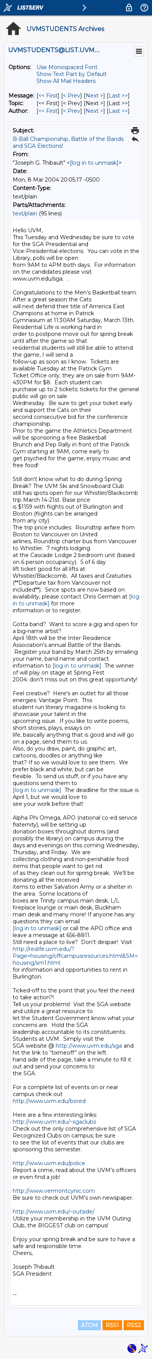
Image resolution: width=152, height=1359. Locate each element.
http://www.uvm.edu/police (49, 1163)
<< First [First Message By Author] (48, 110)
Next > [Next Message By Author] (94, 110)
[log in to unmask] (94, 162)
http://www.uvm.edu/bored (49, 1101)
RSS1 (112, 1325)
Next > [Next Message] (94, 95)
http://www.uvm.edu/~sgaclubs (54, 1121)
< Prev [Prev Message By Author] (71, 110)
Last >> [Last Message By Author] (118, 110)
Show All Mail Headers (66, 81)
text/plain (25, 213)
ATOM (89, 1325)
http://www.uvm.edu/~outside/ (53, 1211)
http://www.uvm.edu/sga (89, 1045)
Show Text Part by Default (71, 74)
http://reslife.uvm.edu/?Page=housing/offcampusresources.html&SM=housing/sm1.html (75, 956)
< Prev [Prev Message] (71, 95)
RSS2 (134, 1325)
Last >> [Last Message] (118, 95)
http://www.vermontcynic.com (54, 1190)
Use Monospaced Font (66, 67)
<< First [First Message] (48, 95)
